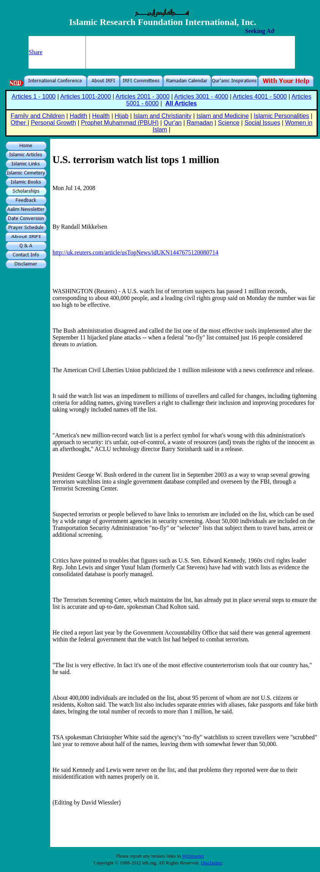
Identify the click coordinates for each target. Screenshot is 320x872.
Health (101, 116)
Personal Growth (53, 122)
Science (229, 122)
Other (19, 122)
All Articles (181, 103)
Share (36, 52)
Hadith (78, 116)
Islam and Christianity (163, 116)
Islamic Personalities (281, 116)
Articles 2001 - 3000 (142, 96)
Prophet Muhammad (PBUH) (120, 122)
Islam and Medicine (223, 116)
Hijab (121, 116)
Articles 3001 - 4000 (201, 96)
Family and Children (38, 116)
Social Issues (262, 122)
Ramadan (200, 122)
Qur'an (173, 122)
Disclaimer (211, 863)
